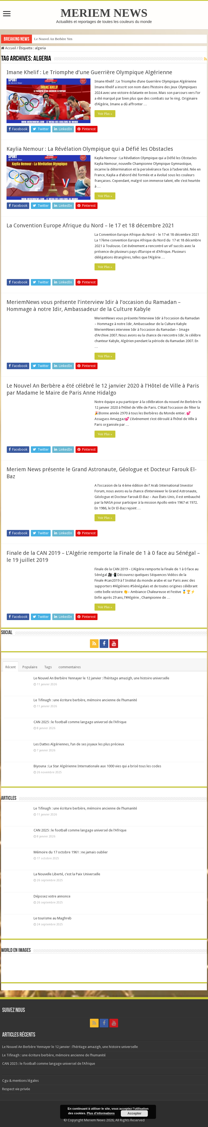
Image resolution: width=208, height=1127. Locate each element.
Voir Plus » (105, 114)
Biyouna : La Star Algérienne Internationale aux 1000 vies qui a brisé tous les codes (97, 766)
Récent (10, 667)
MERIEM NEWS (103, 12)
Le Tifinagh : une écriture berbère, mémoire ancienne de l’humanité (85, 700)
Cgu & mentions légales (20, 1081)
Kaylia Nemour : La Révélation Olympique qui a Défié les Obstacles (89, 149)
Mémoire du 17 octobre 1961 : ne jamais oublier (71, 852)
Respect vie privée (16, 1089)
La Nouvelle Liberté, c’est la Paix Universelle (67, 874)
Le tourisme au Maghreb (53, 918)
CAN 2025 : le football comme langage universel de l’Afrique (80, 722)
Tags (48, 667)
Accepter (134, 1113)
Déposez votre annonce (52, 896)
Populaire (29, 667)
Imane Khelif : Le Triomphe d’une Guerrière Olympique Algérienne (89, 72)
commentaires (69, 667)
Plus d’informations (101, 1113)
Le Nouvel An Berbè (48, 39)
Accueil (8, 48)
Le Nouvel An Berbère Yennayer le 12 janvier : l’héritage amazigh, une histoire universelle (101, 678)
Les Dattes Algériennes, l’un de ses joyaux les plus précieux (79, 744)
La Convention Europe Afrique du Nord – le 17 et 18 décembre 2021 (90, 225)
